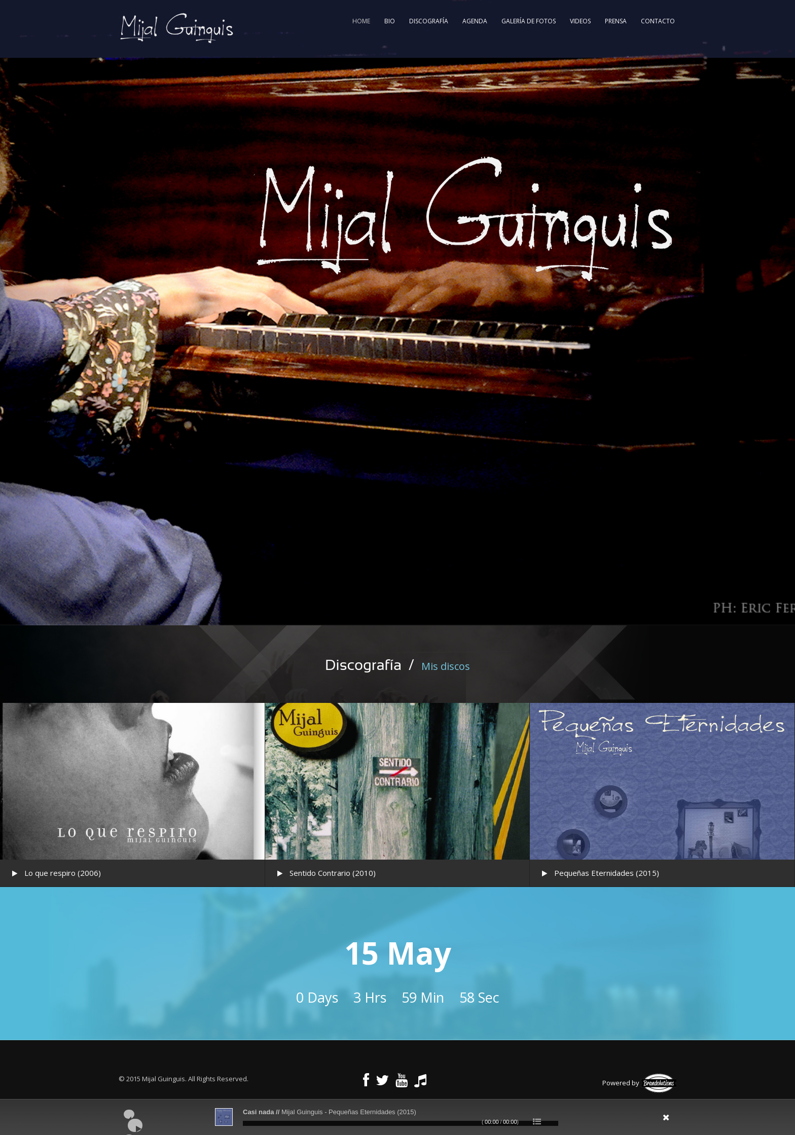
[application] (397, 1117)
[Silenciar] (608, 1121)
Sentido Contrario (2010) (333, 873)
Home (361, 21)
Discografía (428, 21)
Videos (580, 21)
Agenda (474, 21)
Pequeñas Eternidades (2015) (606, 873)
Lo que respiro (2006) (62, 873)
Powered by (639, 1082)
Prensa (616, 21)
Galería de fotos (528, 21)
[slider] (400, 1123)
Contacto (658, 21)
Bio (389, 21)
